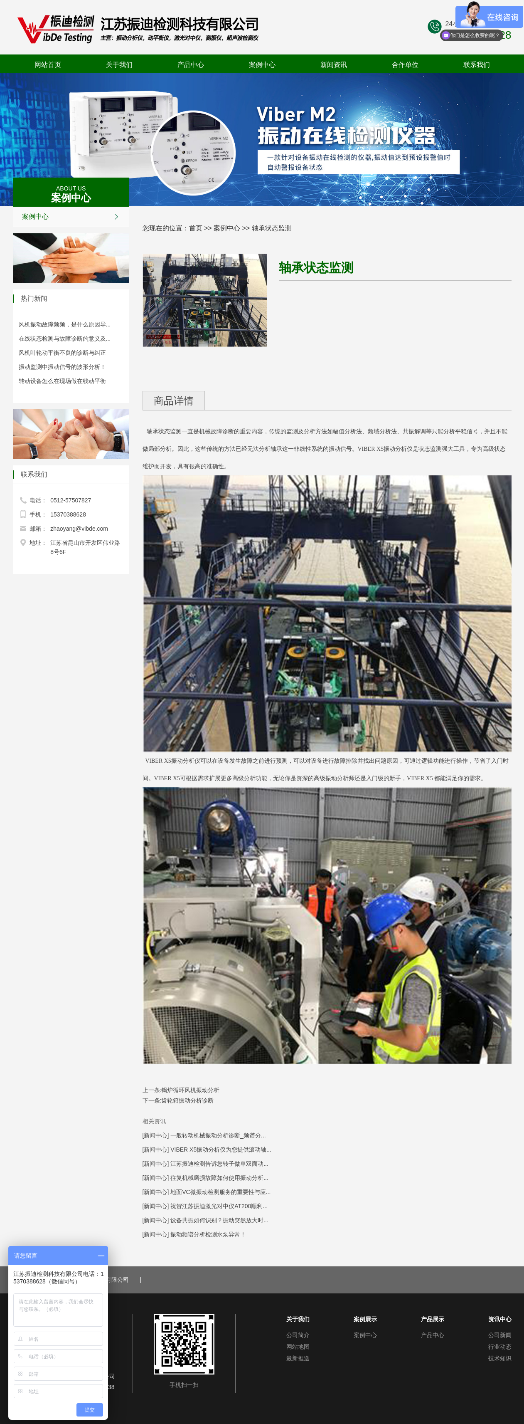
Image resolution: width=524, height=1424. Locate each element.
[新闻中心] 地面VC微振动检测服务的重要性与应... (207, 1192)
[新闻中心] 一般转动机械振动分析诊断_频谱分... (204, 1135)
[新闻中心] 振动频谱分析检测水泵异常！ (194, 1234)
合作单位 (405, 64)
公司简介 (298, 1335)
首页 (195, 228)
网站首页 (47, 64)
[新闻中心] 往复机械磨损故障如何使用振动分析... (205, 1177)
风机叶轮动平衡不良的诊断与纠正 (62, 352)
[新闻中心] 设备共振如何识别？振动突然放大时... (205, 1220)
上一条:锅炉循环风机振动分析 (181, 1090)
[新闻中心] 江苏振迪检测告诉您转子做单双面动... (205, 1163)
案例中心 (262, 64)
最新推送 (298, 1358)
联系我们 (476, 64)
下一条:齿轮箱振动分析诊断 (178, 1100)
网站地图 (298, 1346)
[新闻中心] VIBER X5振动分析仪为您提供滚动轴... (207, 1149)
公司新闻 (500, 1335)
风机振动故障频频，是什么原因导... (65, 324)
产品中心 (190, 64)
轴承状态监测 (272, 228)
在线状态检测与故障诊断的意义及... (65, 338)
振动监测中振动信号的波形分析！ (62, 366)
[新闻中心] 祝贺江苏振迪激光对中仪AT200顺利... (205, 1206)
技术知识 (500, 1358)
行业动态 (500, 1346)
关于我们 (119, 64)
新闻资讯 (333, 64)
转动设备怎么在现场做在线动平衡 (62, 381)
